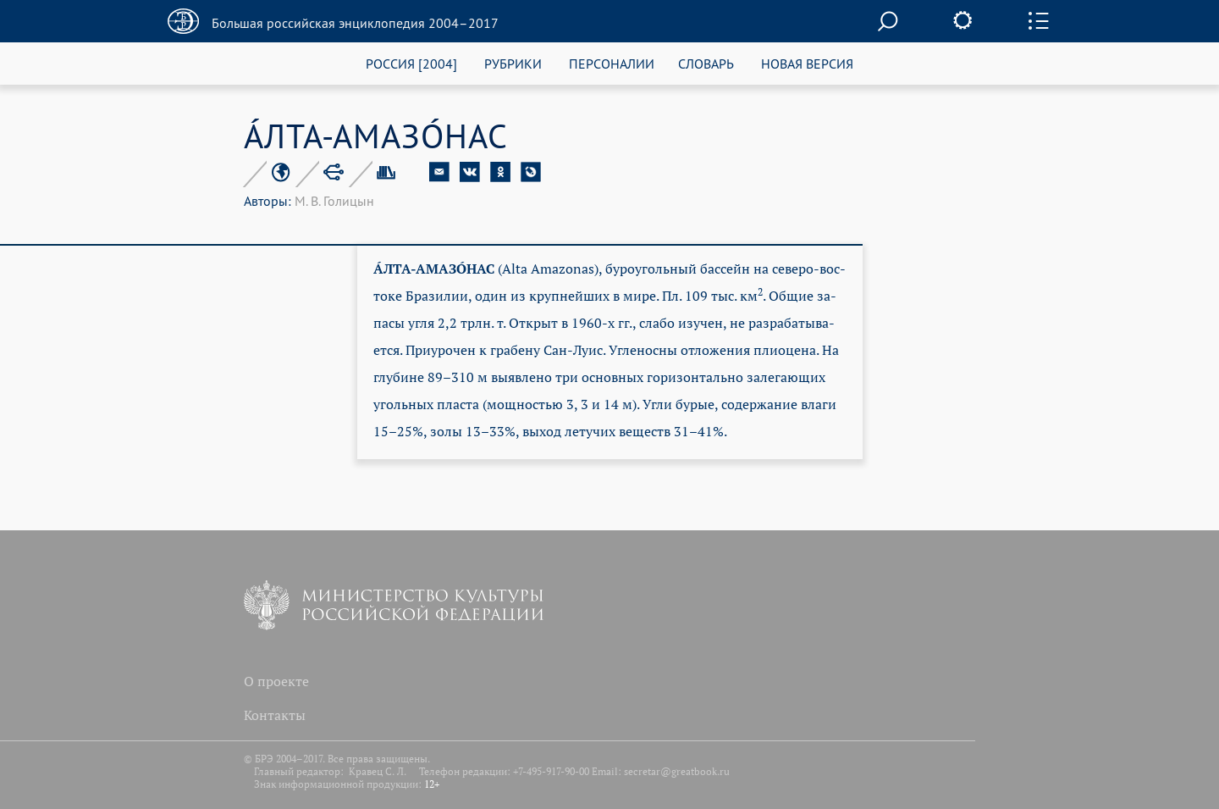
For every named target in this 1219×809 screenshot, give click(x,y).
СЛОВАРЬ (706, 63)
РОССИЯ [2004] (411, 63)
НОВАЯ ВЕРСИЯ (807, 63)
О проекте (276, 681)
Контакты (275, 714)
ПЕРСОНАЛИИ (611, 63)
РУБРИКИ (513, 63)
